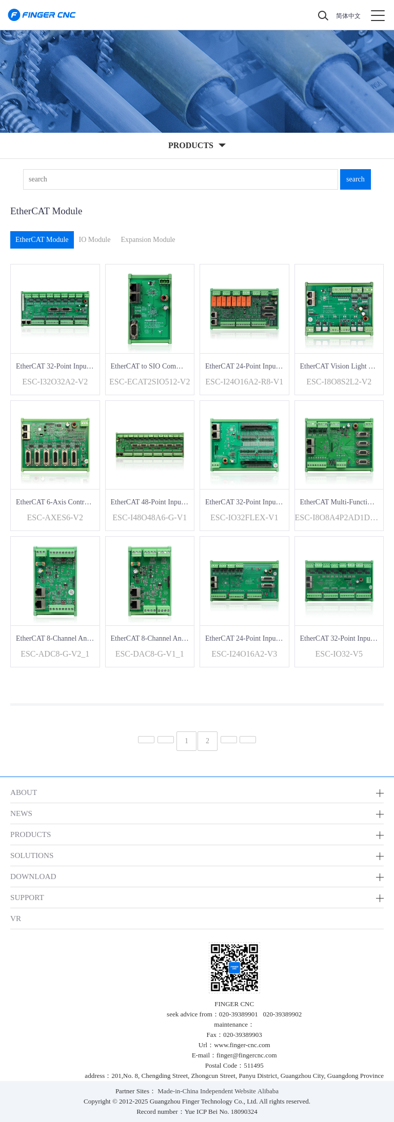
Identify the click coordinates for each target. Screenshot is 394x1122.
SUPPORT (27, 897)
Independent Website (228, 1091)
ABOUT (23, 792)
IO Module (95, 239)
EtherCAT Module (42, 239)
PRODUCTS (30, 834)
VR (15, 918)
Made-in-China (177, 1091)
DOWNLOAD (33, 876)
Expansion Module (148, 239)
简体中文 (348, 15)
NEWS (21, 813)
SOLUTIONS (31, 855)
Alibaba (268, 1091)
